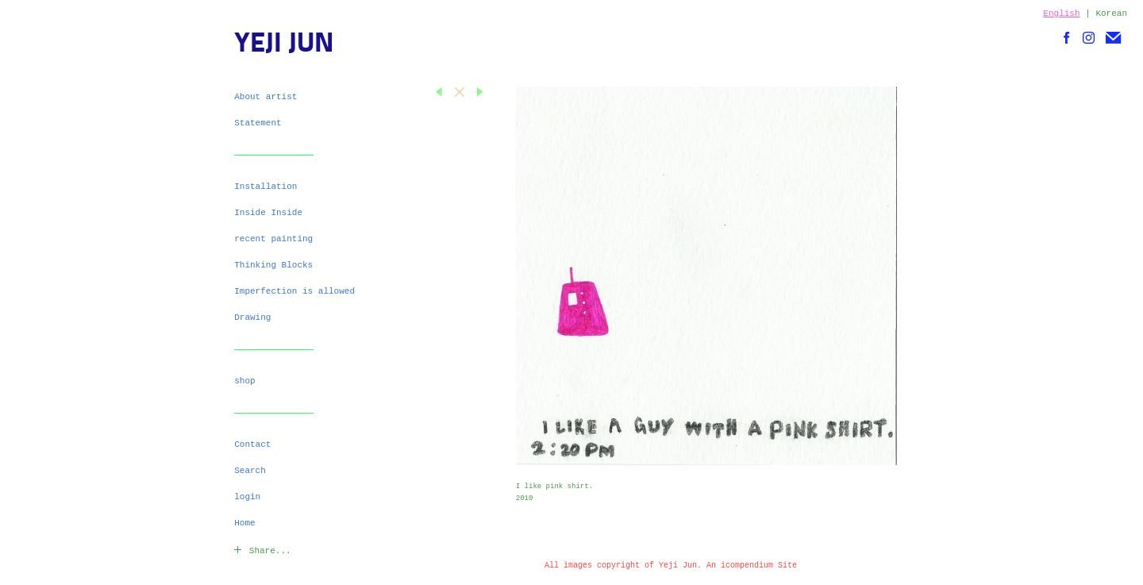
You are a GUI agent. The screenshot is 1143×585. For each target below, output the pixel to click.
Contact (252, 444)
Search (250, 470)
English (1061, 13)
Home (244, 523)
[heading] (274, 45)
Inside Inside (268, 212)
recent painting (273, 239)
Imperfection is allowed (294, 291)
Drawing (252, 317)
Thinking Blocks (273, 265)
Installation (265, 186)
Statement (257, 123)
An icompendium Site (751, 565)
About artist (265, 97)
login (247, 497)
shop (244, 381)
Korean (1111, 13)
